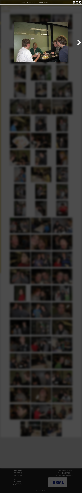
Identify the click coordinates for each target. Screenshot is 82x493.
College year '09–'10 (32, 2)
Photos (23, 2)
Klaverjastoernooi (43, 2)
